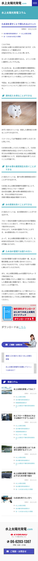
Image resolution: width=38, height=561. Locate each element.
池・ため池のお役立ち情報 (12, 36)
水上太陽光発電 (14, 3)
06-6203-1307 (20, 541)
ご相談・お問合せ (18, 551)
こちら (22, 327)
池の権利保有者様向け (11, 33)
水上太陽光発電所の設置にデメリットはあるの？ (19, 368)
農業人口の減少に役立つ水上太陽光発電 (19, 357)
